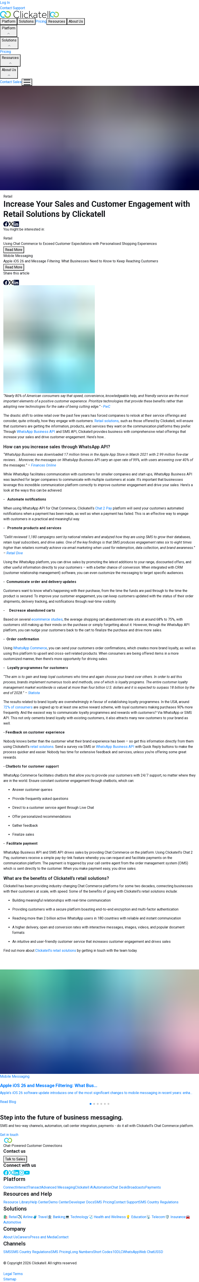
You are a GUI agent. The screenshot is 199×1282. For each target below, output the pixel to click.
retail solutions (42, 747)
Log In (5, 2)
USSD (158, 1252)
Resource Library (16, 1202)
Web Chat (146, 1252)
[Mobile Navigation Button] (27, 82)
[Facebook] (6, 1172)
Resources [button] (56, 21)
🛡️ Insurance (175, 1217)
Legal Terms (13, 1274)
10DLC (117, 1252)
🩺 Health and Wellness (107, 1217)
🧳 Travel (40, 1217)
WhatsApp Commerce (30, 648)
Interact (22, 1187)
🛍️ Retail (10, 1217)
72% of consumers (18, 707)
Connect (9, 1187)
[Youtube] (27, 1172)
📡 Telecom (155, 1217)
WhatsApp (131, 1252)
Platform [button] (8, 21)
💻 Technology (76, 1217)
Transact (34, 1187)
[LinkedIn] (16, 1172)
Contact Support (12, 8)
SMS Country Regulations (158, 1202)
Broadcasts (136, 1187)
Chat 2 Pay (103, 508)
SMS (7, 1252)
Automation (102, 1187)
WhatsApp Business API (36, 431)
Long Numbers (81, 1252)
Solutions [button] (26, 21)
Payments (153, 1187)
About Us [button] (76, 21)
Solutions (9, 43)
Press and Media (43, 1237)
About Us (9, 73)
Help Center (39, 1202)
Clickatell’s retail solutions (55, 950)
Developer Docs (81, 1202)
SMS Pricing (104, 1202)
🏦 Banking (56, 1217)
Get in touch (9, 1135)
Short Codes (102, 1252)
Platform (8, 31)
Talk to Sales (15, 1159)
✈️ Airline (25, 1217)
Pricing (40, 21)
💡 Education (136, 1217)
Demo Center (58, 1202)
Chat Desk (119, 1187)
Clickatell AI (84, 1187)
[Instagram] (21, 1172)
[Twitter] (11, 1172)
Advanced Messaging (58, 1187)
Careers (24, 1237)
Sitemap (9, 1279)
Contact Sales (11, 82)
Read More (13, 250)
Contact (62, 1237)
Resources (10, 61)
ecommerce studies (47, 619)
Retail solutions (106, 421)
